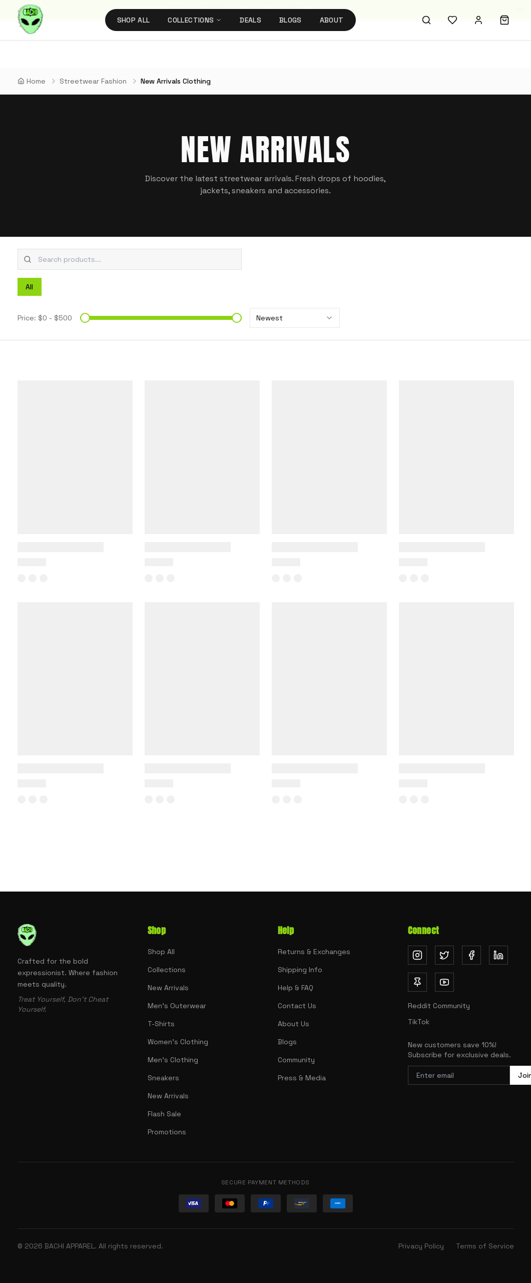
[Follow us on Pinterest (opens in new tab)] (417, 982)
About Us (293, 1023)
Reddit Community (439, 1005)
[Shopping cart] (504, 20)
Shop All (133, 20)
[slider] (85, 318)
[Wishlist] (452, 20)
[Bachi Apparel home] (30, 20)
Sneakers (163, 1077)
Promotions (167, 1131)
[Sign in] (478, 20)
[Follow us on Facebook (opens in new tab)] (471, 955)
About (332, 20)
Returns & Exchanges (314, 951)
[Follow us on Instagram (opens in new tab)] (417, 955)
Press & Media (302, 1077)
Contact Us (297, 1005)
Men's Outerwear (177, 1005)
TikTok (418, 1021)
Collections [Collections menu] (195, 20)
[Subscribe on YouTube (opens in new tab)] (444, 982)
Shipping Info (300, 969)
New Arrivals (168, 987)
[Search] (426, 20)
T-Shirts (161, 1023)
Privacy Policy (421, 1245)
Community (296, 1059)
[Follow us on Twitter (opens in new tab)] (444, 955)
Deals (250, 20)
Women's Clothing (178, 1041)
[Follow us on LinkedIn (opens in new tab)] (498, 955)
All (30, 286)
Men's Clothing (173, 1059)
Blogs (290, 20)
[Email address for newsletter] (459, 1075)
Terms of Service (485, 1245)
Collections (167, 969)
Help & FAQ (295, 987)
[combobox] (130, 259)
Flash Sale (164, 1113)
